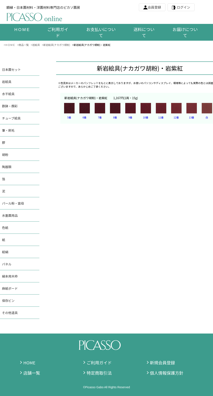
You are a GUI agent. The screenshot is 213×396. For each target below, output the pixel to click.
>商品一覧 (23, 45)
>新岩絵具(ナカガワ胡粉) (56, 45)
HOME (29, 363)
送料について (144, 32)
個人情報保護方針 (166, 373)
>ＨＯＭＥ (9, 45)
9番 (130, 117)
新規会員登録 (162, 363)
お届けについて (185, 32)
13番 (191, 117)
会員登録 (154, 7)
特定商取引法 (99, 373)
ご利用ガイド (57, 32)
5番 (69, 117)
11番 (161, 117)
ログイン (183, 7)
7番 (100, 117)
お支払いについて (101, 32)
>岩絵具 (35, 45)
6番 (84, 117)
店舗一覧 (31, 373)
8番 (115, 117)
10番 (145, 117)
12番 (176, 117)
